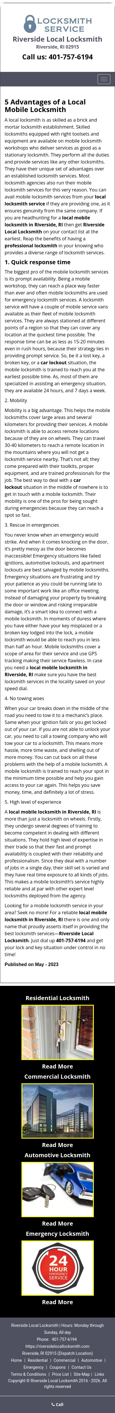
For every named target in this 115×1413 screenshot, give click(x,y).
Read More (57, 1066)
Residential (38, 1360)
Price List (60, 1374)
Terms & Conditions (28, 1374)
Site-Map (82, 1374)
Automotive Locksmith (57, 1155)
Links (99, 1374)
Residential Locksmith (57, 998)
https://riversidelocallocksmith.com (57, 1346)
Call (57, 1404)
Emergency (33, 1367)
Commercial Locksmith (57, 1076)
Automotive (91, 1360)
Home (16, 1360)
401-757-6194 (71, 56)
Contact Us (82, 1367)
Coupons (58, 1367)
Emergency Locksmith (57, 1234)
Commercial (64, 1360)
